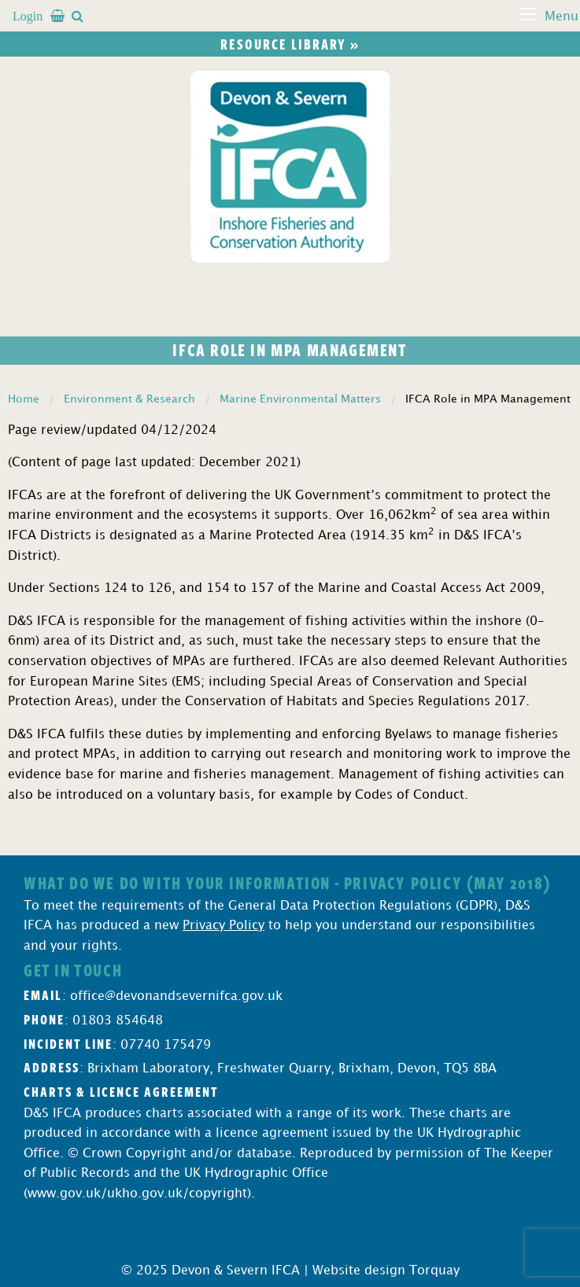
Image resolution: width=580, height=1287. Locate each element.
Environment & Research (129, 399)
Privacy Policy (223, 926)
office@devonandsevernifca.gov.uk (176, 996)
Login (27, 15)
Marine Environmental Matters (300, 399)
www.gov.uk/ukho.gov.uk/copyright (137, 1194)
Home (23, 399)
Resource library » (290, 44)
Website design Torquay (386, 1271)
